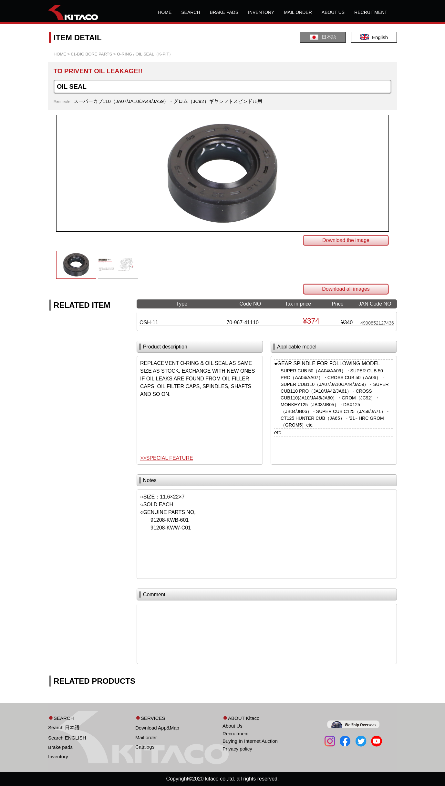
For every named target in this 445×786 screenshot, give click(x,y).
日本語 (323, 37)
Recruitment (235, 733)
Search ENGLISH (67, 738)
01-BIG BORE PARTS (91, 54)
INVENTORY (261, 12)
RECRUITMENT (370, 12)
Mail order (146, 737)
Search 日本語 (63, 727)
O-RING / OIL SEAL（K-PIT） (145, 54)
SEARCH (190, 12)
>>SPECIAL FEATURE (166, 458)
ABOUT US (333, 12)
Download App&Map (157, 728)
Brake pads (60, 747)
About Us (232, 726)
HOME (164, 12)
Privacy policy (237, 748)
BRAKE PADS (224, 12)
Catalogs (144, 747)
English (374, 37)
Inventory (58, 756)
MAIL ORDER (298, 12)
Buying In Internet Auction (250, 741)
